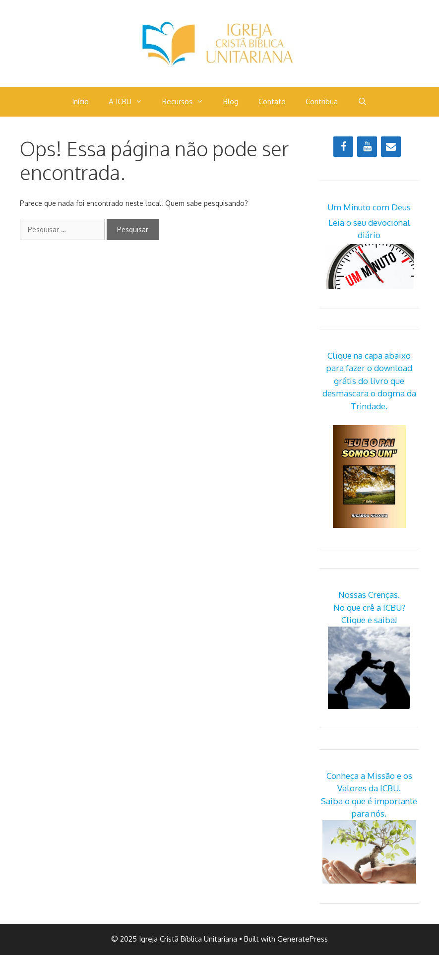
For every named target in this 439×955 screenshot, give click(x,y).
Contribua (322, 101)
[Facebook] (343, 146)
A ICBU (130, 102)
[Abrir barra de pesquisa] (362, 102)
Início (80, 101)
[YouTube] (367, 146)
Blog (231, 101)
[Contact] (391, 146)
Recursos (187, 102)
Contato (272, 101)
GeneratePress (302, 939)
